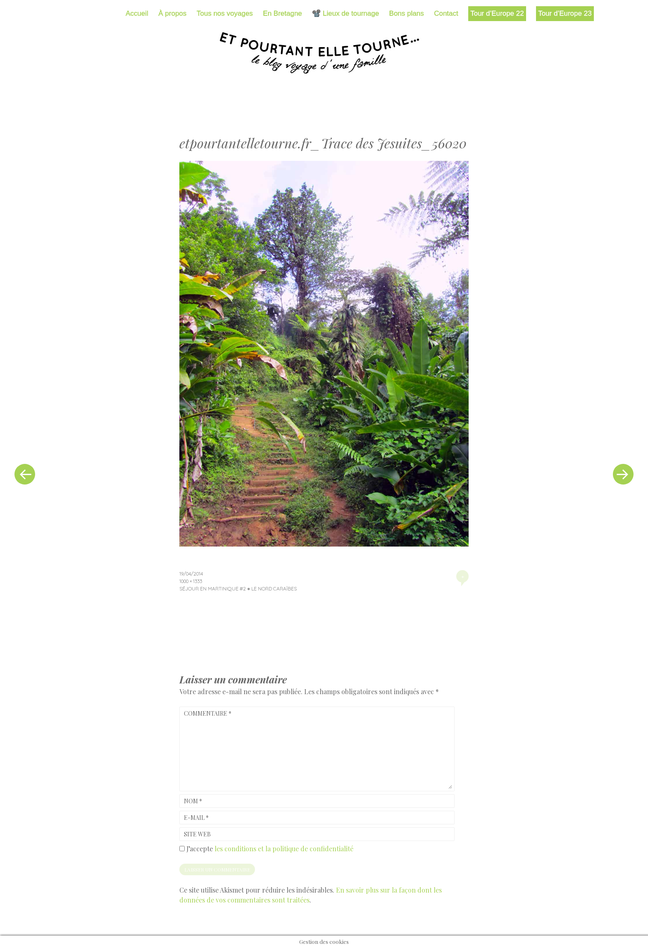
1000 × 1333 (190, 581)
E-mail (196, 817)
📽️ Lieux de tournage (345, 13)
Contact (446, 13)
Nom (193, 801)
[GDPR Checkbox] (182, 848)
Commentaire (207, 713)
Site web (197, 834)
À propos (172, 13)
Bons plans (406, 13)
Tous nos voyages (225, 13)
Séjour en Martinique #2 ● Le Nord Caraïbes (238, 588)
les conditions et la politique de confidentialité (283, 848)
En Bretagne (282, 13)
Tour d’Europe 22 (497, 13)
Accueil (137, 13)
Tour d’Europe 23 (564, 13)
